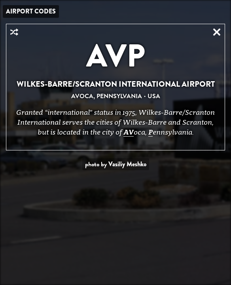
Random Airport (14, 32)
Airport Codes (31, 11)
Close (217, 32)
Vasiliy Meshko (127, 164)
